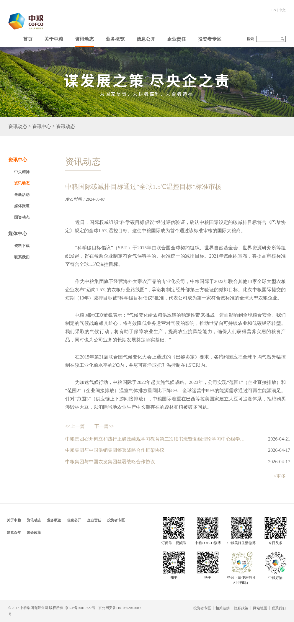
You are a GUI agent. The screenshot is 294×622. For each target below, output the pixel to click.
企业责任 (176, 39)
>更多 (280, 476)
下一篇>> (104, 426)
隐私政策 (241, 608)
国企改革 (34, 533)
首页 (27, 39)
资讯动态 (84, 39)
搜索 (250, 39)
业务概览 (115, 39)
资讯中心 (41, 126)
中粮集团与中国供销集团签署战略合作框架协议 (114, 450)
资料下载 (22, 245)
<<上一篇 (75, 426)
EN (274, 10)
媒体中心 (17, 233)
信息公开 (145, 39)
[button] (53, 38)
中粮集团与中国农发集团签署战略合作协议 (110, 461)
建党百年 (14, 533)
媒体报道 (22, 206)
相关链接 (222, 608)
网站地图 (260, 608)
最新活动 (22, 194)
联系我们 (22, 257)
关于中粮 (53, 39)
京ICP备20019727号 (80, 608)
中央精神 (22, 172)
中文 (282, 10)
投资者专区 (209, 39)
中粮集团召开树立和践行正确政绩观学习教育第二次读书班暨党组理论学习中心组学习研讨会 (156, 438)
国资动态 (22, 217)
